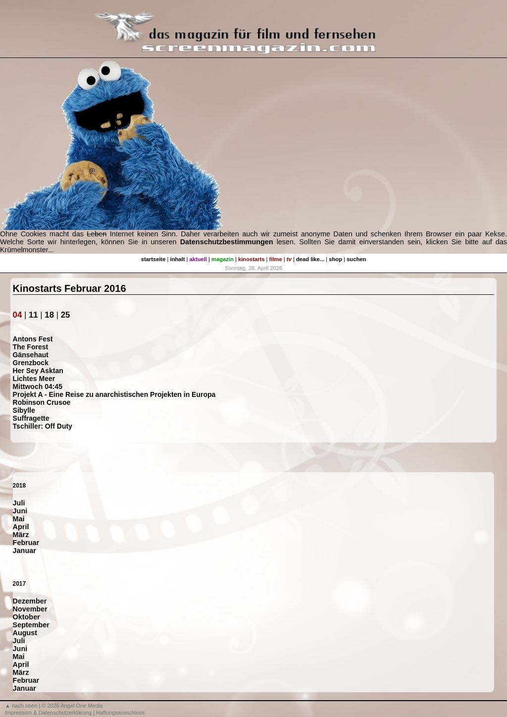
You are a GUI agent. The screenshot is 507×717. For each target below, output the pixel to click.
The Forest (31, 347)
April (21, 527)
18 (49, 315)
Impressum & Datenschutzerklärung (48, 713)
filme (275, 259)
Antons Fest (33, 339)
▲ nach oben (21, 706)
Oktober (26, 617)
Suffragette (31, 418)
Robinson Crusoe (42, 402)
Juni (20, 511)
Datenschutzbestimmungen (226, 242)
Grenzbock (31, 363)
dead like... (310, 259)
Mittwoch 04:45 (37, 386)
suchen (356, 259)
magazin (222, 259)
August (25, 633)
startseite (153, 259)
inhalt (177, 259)
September (31, 625)
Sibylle (24, 410)
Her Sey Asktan (38, 371)
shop (335, 259)
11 (33, 315)
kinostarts (251, 259)
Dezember (30, 601)
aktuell (198, 259)
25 (65, 315)
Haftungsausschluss (120, 713)
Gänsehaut (31, 355)
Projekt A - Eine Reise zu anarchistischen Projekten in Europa (114, 394)
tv (289, 259)
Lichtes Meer (34, 379)
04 (17, 315)
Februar (26, 543)
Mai (19, 519)
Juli (19, 503)
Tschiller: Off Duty (42, 426)
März (21, 535)
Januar (24, 550)
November (30, 609)
